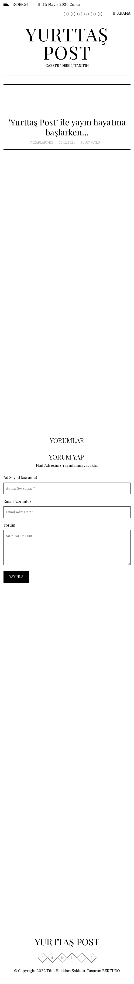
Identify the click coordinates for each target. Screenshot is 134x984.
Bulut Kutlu (90, 142)
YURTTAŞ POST (67, 43)
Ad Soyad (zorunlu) (20, 477)
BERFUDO (111, 970)
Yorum (9, 525)
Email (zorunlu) (17, 501)
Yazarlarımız (41, 142)
